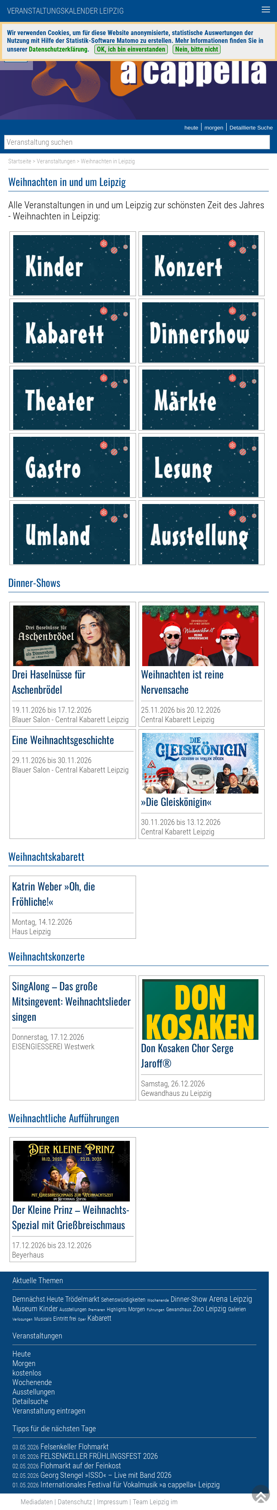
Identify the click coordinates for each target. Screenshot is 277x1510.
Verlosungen (22, 1319)
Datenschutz (75, 1502)
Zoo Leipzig (209, 1308)
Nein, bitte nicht (196, 49)
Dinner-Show (189, 1299)
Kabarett (99, 1318)
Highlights (117, 1309)
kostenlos (26, 1373)
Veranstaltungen (56, 161)
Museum (25, 1308)
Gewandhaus (178, 1309)
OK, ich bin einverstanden (131, 49)
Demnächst (28, 1299)
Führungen (155, 1309)
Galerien (237, 1309)
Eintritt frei (64, 1318)
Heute (55, 1299)
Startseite (19, 161)
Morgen (136, 1309)
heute (191, 128)
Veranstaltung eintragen (48, 1411)
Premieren (96, 1309)
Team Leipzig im (155, 1502)
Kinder (48, 1308)
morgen (213, 128)
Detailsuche (30, 1401)
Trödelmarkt (82, 1299)
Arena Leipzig (230, 1299)
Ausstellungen (73, 1309)
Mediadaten (37, 1502)
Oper (82, 1319)
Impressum (112, 1502)
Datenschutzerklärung (58, 49)
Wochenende (158, 1300)
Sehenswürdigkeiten (123, 1299)
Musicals (43, 1319)
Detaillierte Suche (251, 128)
